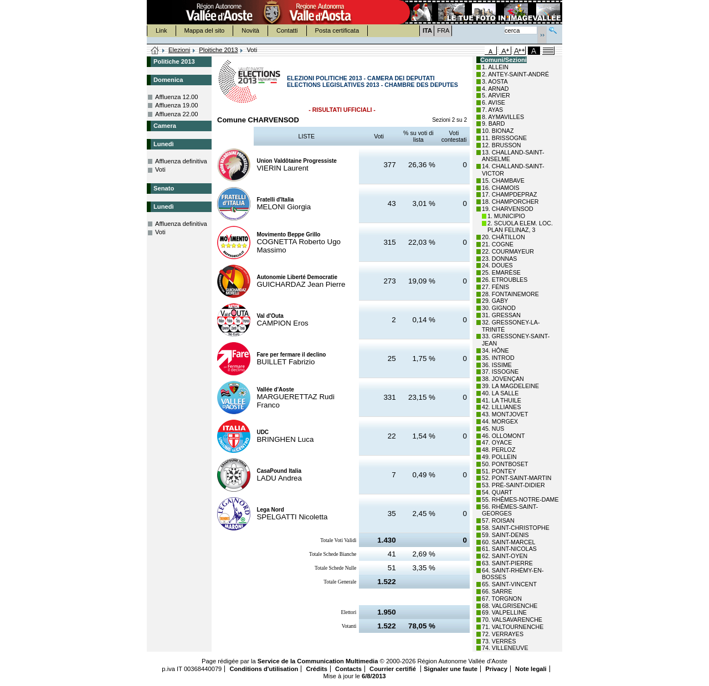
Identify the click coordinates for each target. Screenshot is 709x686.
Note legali (531, 669)
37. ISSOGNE (500, 371)
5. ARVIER (496, 95)
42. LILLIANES (501, 407)
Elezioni (179, 50)
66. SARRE (497, 591)
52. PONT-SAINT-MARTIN (516, 477)
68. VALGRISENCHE (509, 605)
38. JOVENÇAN (503, 378)
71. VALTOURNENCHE (512, 626)
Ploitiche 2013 (218, 50)
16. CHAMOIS (501, 187)
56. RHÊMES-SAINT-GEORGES (510, 510)
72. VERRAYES (502, 634)
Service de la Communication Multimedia (318, 661)
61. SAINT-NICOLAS (509, 548)
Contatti (287, 30)
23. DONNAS (499, 258)
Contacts (348, 669)
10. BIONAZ (497, 130)
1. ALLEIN (495, 67)
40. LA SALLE (500, 393)
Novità (250, 30)
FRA (443, 30)
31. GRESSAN (501, 315)
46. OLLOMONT (503, 435)
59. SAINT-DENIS (505, 535)
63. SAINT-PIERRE (507, 563)
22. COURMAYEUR (508, 251)
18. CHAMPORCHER (510, 201)
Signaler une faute (450, 669)
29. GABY (495, 300)
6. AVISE (493, 102)
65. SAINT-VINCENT (509, 584)
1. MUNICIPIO (506, 216)
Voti (160, 169)
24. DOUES (497, 265)
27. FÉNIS (495, 286)
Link (161, 30)
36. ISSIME (497, 365)
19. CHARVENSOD (507, 208)
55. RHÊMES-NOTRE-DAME (520, 499)
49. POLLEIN (499, 456)
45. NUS (493, 428)
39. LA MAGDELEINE (510, 386)
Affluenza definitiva (181, 161)
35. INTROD (498, 357)
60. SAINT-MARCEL (509, 542)
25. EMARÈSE (501, 272)
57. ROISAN (498, 520)
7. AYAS (492, 109)
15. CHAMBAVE (503, 180)
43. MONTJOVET (505, 414)
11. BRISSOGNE (504, 138)
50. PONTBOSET (505, 464)
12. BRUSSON (501, 145)
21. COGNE (497, 244)
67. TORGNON (502, 598)
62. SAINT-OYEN (504, 556)
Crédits (316, 669)
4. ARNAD (495, 88)
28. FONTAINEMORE (510, 294)
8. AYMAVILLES (503, 117)
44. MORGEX (500, 421)
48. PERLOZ (498, 449)
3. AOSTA (495, 81)
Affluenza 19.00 (176, 105)
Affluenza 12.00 (176, 97)
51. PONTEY (499, 471)
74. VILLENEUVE (505, 647)
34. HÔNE (495, 350)
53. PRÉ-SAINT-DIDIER (513, 485)
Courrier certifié (393, 669)
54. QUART (497, 492)
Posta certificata (337, 30)
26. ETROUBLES (504, 279)
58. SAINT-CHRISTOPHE (515, 527)
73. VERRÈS (499, 641)
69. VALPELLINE (504, 612)
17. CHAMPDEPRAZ (509, 194)
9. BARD (493, 123)
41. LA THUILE (501, 400)
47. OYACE (497, 442)
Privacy (496, 669)
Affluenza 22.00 (176, 114)
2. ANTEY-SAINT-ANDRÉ (515, 74)
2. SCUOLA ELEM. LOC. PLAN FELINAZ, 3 (520, 227)
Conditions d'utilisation (263, 669)
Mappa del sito (204, 30)
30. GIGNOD (499, 308)
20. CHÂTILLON (503, 237)
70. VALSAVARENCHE (512, 619)
